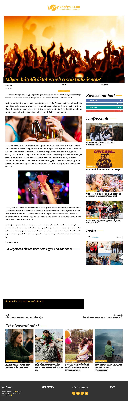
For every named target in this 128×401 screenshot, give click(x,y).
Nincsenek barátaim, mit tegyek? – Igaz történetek (108, 367)
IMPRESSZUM (48, 387)
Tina (11, 85)
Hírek (89, 140)
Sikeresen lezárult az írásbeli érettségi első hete (100, 143)
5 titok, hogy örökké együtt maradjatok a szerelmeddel (77, 367)
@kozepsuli (95, 237)
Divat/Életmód (92, 218)
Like (120, 100)
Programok (91, 166)
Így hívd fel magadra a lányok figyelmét (103, 317)
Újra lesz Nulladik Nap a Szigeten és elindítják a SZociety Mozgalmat (103, 195)
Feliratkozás (117, 111)
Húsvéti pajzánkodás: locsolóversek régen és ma (49, 367)
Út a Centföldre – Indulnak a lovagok (104, 169)
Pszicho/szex (64, 91)
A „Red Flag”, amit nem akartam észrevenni (17, 366)
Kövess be (118, 104)
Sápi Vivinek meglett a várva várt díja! (24, 317)
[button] (105, 14)
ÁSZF (112, 387)
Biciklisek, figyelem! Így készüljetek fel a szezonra (103, 221)
